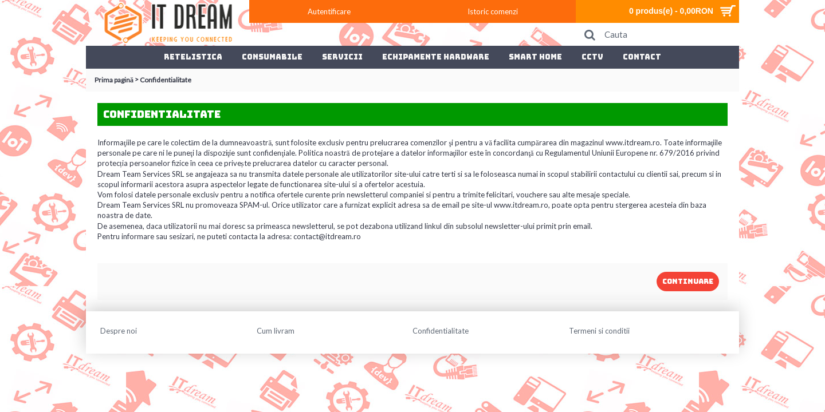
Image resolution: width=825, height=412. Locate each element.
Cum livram (275, 330)
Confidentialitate (440, 330)
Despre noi (118, 330)
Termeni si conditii (599, 330)
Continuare (687, 281)
